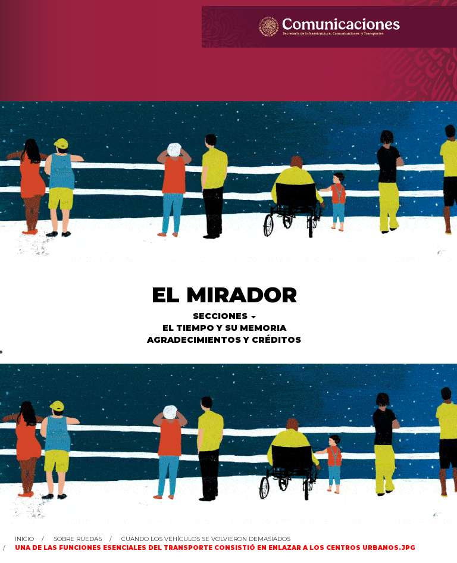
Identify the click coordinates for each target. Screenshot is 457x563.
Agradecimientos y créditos (224, 339)
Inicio (24, 539)
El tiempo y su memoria (224, 328)
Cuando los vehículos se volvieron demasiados (205, 539)
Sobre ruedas (78, 539)
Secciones (224, 316)
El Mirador (224, 295)
